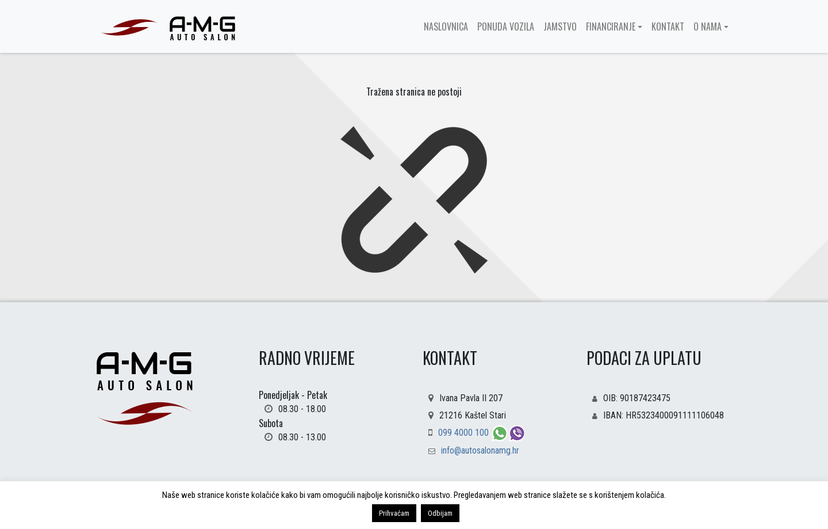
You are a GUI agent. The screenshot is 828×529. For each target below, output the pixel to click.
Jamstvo (560, 26)
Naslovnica (446, 26)
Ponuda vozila (505, 26)
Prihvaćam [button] (394, 513)
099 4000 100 (464, 432)
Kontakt (667, 26)
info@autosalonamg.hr (480, 450)
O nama (707, 26)
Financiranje (610, 26)
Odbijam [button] (440, 513)
